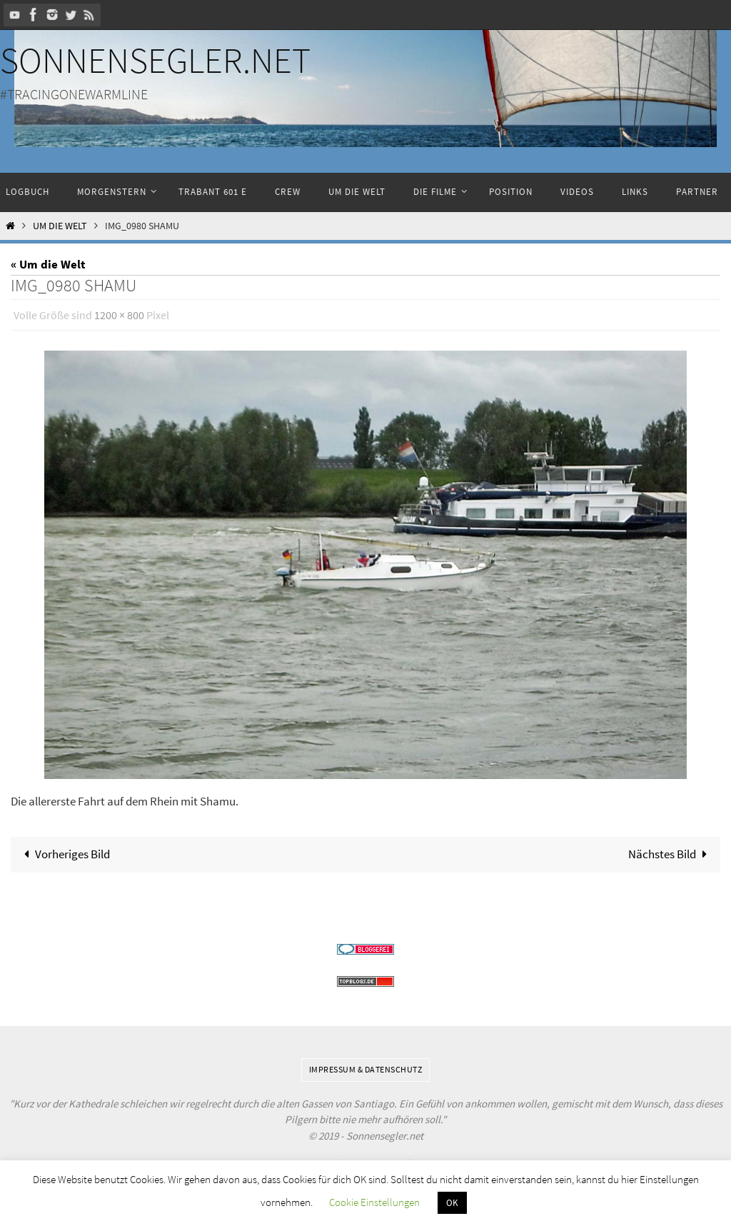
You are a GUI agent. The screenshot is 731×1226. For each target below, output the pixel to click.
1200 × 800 (119, 315)
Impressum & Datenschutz (366, 1069)
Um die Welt (60, 226)
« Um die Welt (48, 264)
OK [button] (452, 1203)
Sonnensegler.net (155, 60)
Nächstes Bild (670, 854)
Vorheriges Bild (64, 854)
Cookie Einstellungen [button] (374, 1202)
